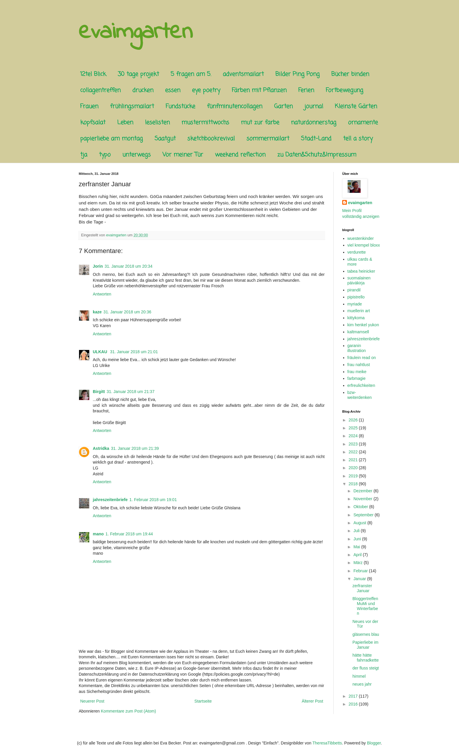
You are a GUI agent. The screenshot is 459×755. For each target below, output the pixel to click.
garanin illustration (356, 348)
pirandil (354, 290)
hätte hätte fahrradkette (365, 657)
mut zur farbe (260, 122)
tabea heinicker (361, 271)
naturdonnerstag (313, 122)
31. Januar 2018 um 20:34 (128, 266)
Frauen (89, 106)
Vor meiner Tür (182, 154)
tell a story (358, 138)
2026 (354, 420)
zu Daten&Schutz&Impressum (316, 154)
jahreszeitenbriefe (110, 499)
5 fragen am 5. (191, 74)
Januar (360, 578)
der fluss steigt (365, 668)
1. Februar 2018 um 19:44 (129, 534)
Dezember (363, 490)
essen (172, 90)
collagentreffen (100, 90)
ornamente (363, 122)
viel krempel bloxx (363, 245)
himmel (359, 676)
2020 (354, 467)
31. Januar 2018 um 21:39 (135, 448)
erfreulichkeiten (361, 385)
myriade (354, 304)
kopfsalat (92, 122)
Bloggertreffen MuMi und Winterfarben (365, 606)
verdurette (356, 252)
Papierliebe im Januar (365, 645)
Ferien (306, 90)
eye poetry (206, 90)
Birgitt (99, 391)
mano (98, 534)
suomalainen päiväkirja (359, 280)
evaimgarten (135, 32)
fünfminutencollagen (234, 106)
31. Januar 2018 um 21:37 (130, 391)
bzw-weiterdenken (359, 395)
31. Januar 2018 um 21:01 (134, 351)
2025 (354, 428)
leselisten (157, 122)
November (363, 498)
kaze (97, 312)
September (363, 515)
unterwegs (136, 154)
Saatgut (165, 138)
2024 (354, 435)
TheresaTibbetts (327, 743)
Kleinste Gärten (356, 106)
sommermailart (267, 138)
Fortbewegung (344, 90)
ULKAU (100, 351)
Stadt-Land (316, 138)
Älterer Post (312, 701)
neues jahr (361, 684)
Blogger (374, 743)
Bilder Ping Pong (297, 74)
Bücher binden (350, 74)
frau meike (356, 371)
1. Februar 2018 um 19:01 (153, 499)
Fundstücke (180, 106)
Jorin (98, 266)
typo (105, 154)
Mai (357, 546)
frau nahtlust (358, 364)
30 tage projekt (138, 74)
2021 (354, 459)
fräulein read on (361, 357)
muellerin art (358, 310)
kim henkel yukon (363, 324)
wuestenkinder (360, 238)
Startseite (203, 701)
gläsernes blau (365, 634)
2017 (354, 696)
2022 (354, 452)
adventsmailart (243, 74)
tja (83, 154)
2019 (354, 476)
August (360, 522)
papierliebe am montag (111, 138)
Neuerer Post (92, 701)
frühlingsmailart (132, 106)
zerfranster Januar (362, 588)
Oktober (361, 506)
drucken (142, 90)
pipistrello (356, 297)
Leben (125, 122)
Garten (283, 106)
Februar (361, 570)
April (358, 554)
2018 (354, 483)
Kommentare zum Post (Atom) (128, 711)
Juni (357, 539)
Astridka (101, 448)
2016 (354, 704)
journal (313, 106)
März (358, 562)
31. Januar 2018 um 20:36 (127, 312)
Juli (357, 530)
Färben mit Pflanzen (259, 90)
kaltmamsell (358, 331)
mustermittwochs (205, 122)
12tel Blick (93, 74)
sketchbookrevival (211, 138)
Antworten (102, 294)
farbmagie (356, 378)
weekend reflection (240, 154)
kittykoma (356, 317)
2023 (354, 444)
